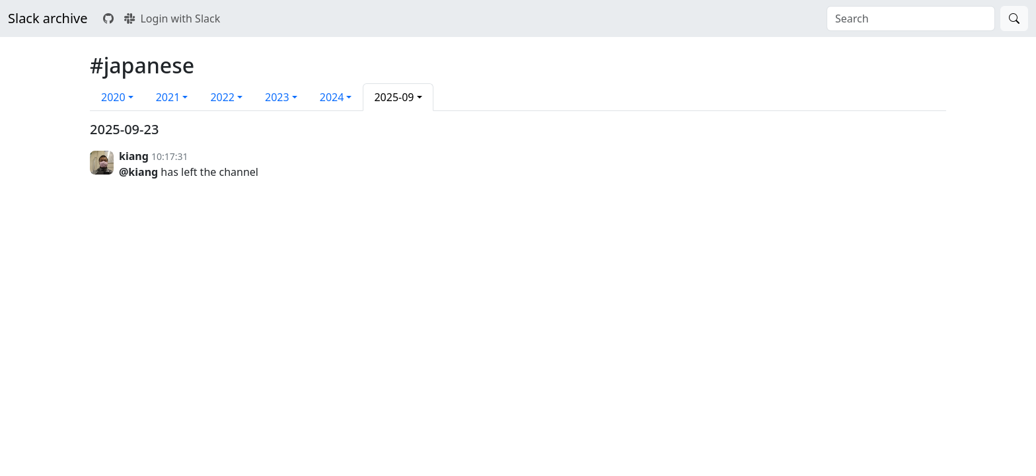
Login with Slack (172, 18)
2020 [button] (113, 97)
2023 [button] (277, 97)
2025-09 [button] (394, 97)
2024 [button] (332, 97)
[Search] (1014, 18)
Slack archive (47, 18)
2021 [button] (168, 97)
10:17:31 (169, 156)
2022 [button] (222, 97)
